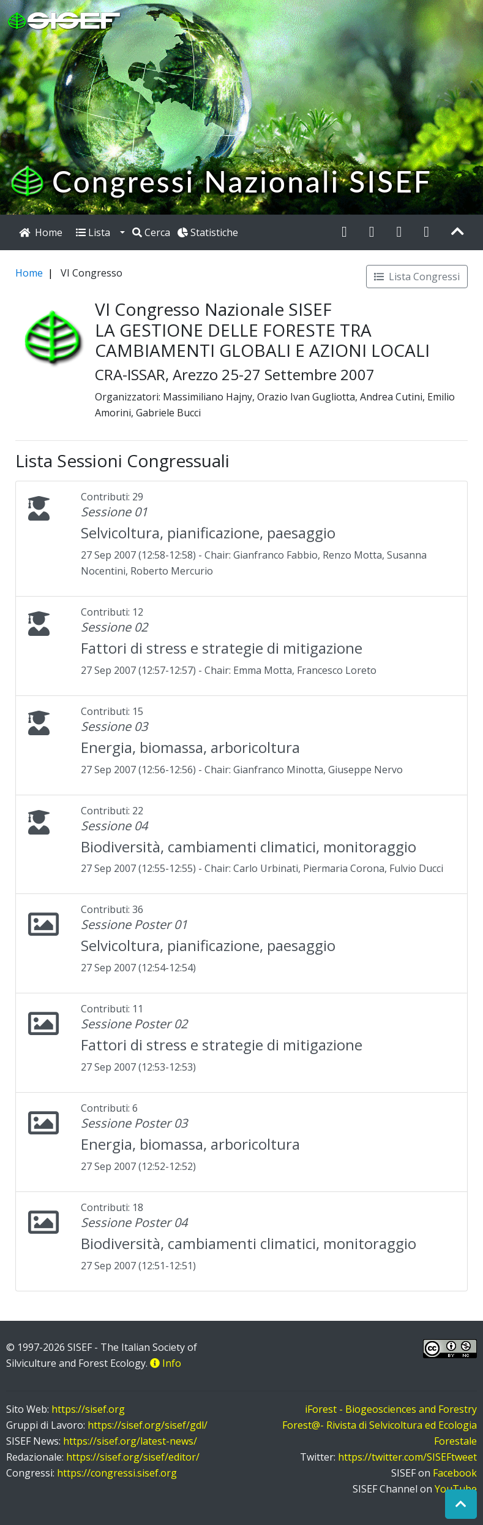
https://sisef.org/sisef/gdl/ (148, 1425)
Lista (97, 232)
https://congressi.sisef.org (117, 1473)
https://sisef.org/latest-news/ (130, 1441)
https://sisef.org (88, 1409)
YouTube (456, 1489)
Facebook (455, 1473)
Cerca (151, 232)
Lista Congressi (417, 276)
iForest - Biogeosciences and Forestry (391, 1409)
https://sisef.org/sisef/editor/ (133, 1457)
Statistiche (208, 232)
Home (29, 273)
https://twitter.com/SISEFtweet (407, 1457)
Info (165, 1363)
